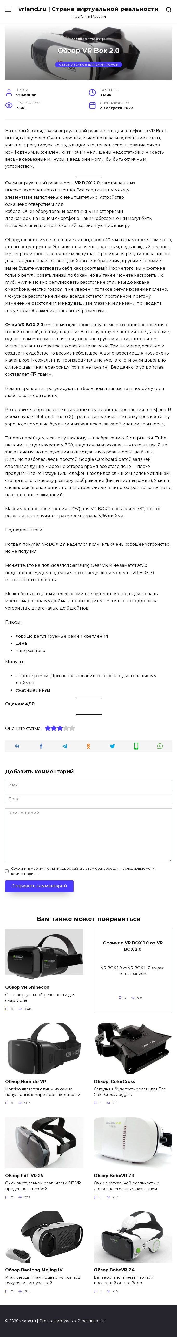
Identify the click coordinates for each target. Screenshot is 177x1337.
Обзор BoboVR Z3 (114, 1175)
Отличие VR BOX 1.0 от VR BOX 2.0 (133, 946)
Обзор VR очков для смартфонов (88, 64)
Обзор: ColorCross (114, 1081)
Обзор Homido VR (25, 1081)
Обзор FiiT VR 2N (24, 1175)
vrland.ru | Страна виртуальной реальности (88, 9)
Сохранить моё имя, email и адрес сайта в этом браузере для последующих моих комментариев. (82, 871)
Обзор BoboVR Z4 (114, 1269)
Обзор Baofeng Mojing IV (34, 1269)
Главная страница (88, 39)
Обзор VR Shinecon (27, 987)
